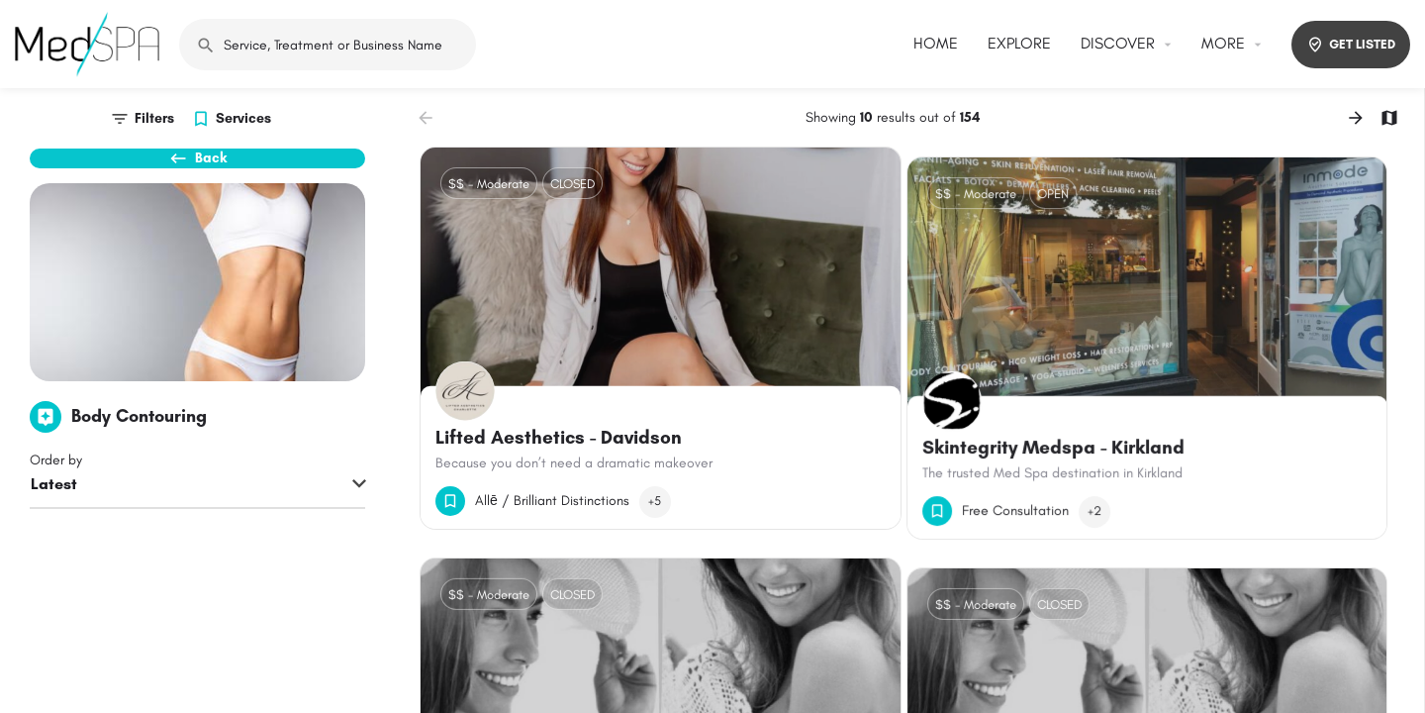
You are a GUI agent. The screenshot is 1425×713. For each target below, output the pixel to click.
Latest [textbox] (54, 518)
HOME (935, 43)
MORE (1223, 43)
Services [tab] (243, 118)
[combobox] (197, 520)
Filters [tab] (154, 118)
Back (198, 168)
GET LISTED (1350, 44)
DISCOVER (1118, 43)
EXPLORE (1019, 43)
